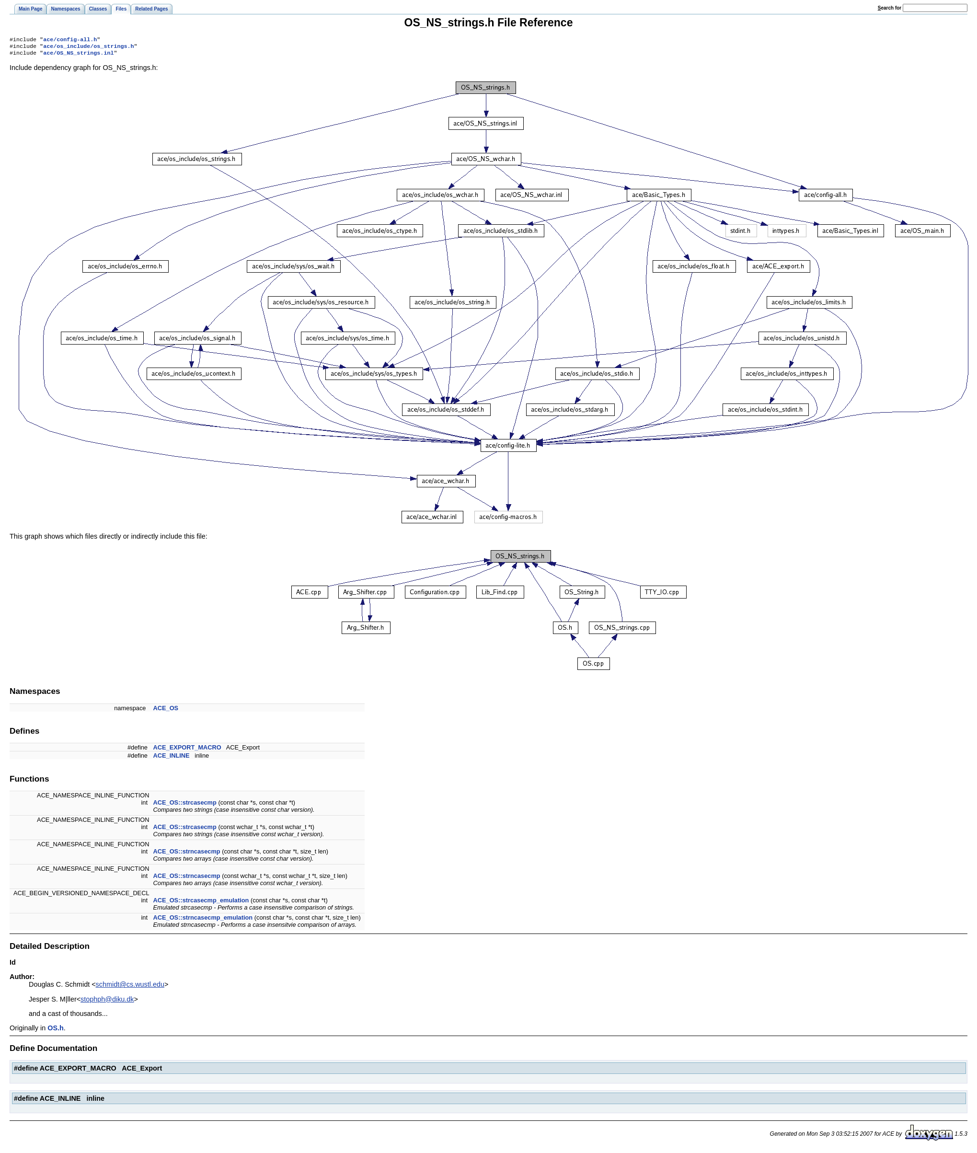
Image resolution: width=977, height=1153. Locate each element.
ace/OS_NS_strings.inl (78, 55)
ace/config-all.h (70, 40)
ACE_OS (166, 711)
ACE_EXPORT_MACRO (187, 750)
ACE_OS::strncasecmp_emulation (203, 920)
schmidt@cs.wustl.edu (130, 987)
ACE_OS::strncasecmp (186, 854)
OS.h (55, 1031)
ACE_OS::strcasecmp (185, 805)
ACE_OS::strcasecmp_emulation (201, 903)
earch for (889, 8)
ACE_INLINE (171, 758)
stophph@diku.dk (107, 1002)
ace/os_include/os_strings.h (88, 48)
